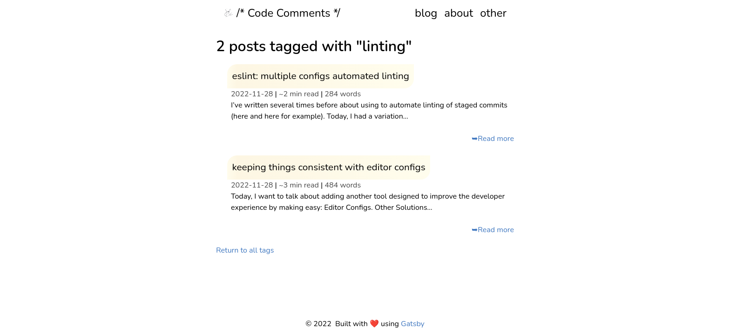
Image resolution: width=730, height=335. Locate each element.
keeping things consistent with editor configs (328, 167)
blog (426, 13)
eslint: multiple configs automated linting (320, 75)
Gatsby (413, 324)
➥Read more (493, 139)
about (458, 13)
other (493, 13)
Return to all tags (245, 250)
